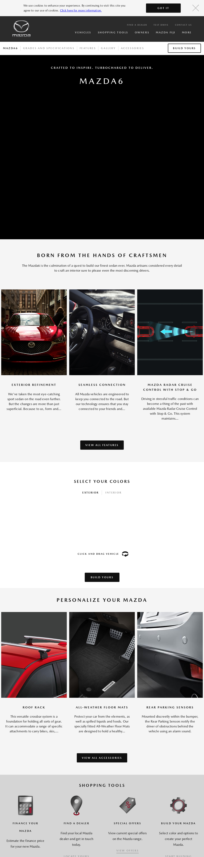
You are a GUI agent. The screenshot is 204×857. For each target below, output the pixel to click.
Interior (113, 492)
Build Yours (184, 48)
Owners (142, 32)
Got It (163, 8)
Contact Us (183, 25)
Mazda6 (10, 48)
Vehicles (83, 32)
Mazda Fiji (165, 32)
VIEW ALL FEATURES (102, 445)
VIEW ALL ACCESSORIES (102, 757)
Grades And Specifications (49, 48)
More (187, 32)
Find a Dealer (137, 25)
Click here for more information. (81, 10)
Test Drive (161, 25)
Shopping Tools (113, 32)
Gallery (108, 48)
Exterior (90, 492)
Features (88, 48)
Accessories (132, 48)
